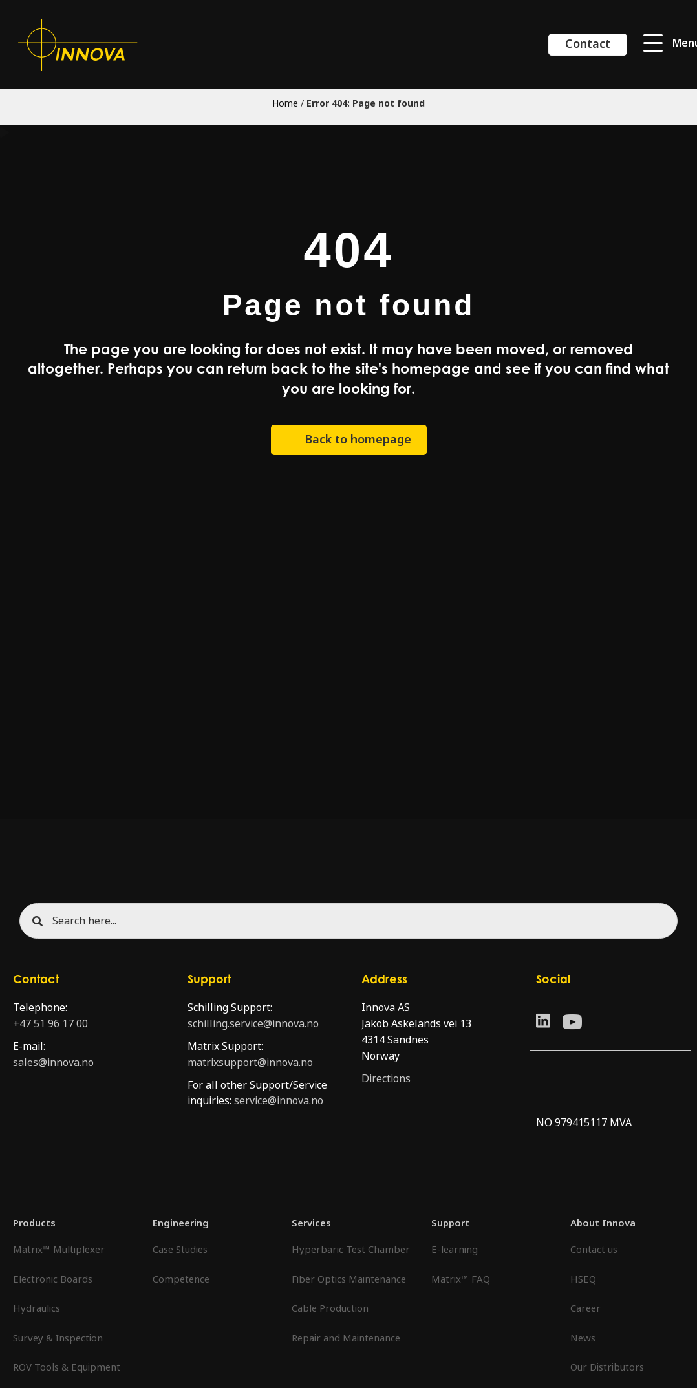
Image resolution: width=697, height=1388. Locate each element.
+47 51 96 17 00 (50, 1023)
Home (285, 103)
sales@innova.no (53, 1062)
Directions (386, 1078)
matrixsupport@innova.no (250, 1062)
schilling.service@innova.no (253, 1023)
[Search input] (348, 921)
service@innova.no (278, 1100)
